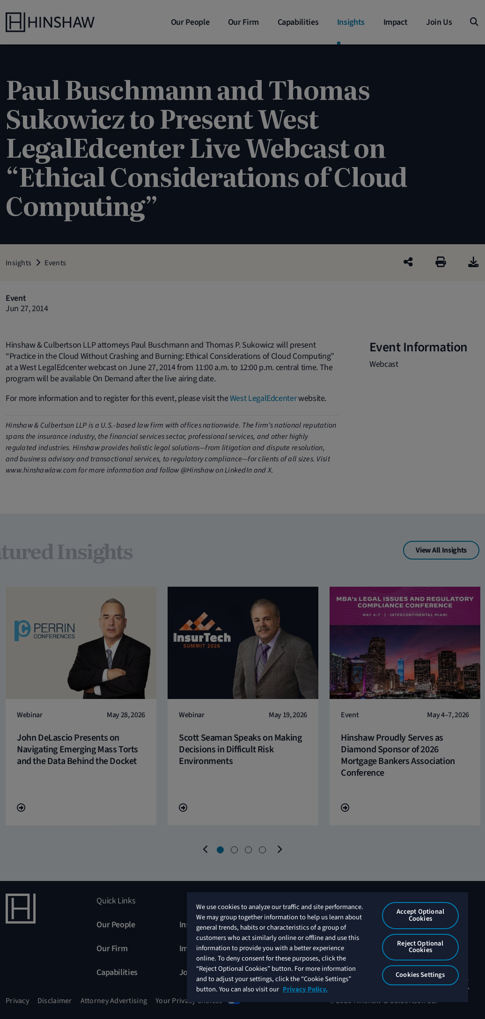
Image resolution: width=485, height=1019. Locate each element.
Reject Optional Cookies (420, 947)
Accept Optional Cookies (420, 915)
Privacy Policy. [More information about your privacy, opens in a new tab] (305, 989)
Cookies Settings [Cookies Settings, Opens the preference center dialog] (420, 975)
